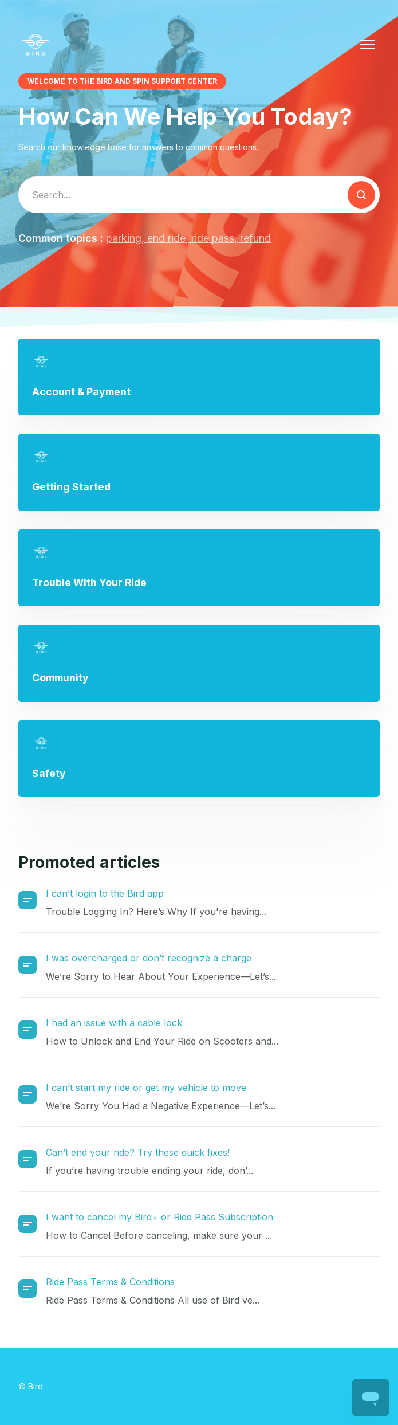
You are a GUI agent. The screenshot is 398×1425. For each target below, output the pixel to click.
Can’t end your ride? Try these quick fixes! (138, 1152)
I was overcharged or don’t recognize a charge (148, 958)
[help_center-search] (199, 194)
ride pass (211, 238)
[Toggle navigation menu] (368, 44)
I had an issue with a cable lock (114, 1022)
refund (254, 238)
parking (123, 238)
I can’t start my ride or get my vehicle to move (146, 1087)
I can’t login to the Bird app (105, 893)
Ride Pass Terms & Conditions (110, 1281)
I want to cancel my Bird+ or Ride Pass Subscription (159, 1217)
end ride (165, 238)
